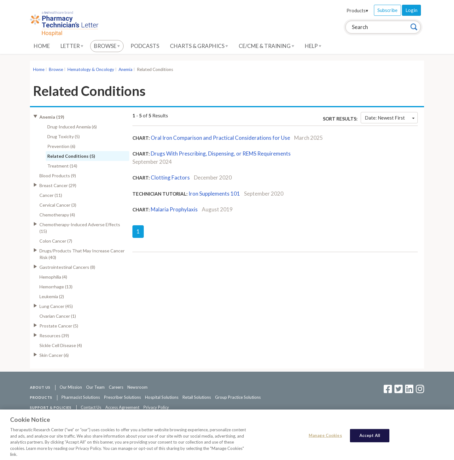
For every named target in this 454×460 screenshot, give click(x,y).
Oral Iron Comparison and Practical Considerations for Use (220, 137)
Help (313, 46)
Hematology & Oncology (90, 69)
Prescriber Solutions (122, 397)
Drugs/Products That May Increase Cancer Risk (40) (82, 254)
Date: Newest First (390, 118)
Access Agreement (122, 407)
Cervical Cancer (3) (57, 205)
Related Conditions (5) (71, 156)
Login (411, 10)
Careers (116, 387)
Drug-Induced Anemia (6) (72, 126)
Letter (72, 46)
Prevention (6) (61, 146)
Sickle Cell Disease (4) (60, 345)
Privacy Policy (156, 407)
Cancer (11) (50, 195)
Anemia (125, 69)
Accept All (369, 437)
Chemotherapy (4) (57, 214)
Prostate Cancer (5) (58, 325)
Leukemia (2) (51, 296)
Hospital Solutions (161, 397)
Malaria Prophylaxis (174, 209)
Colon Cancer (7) (55, 241)
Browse (107, 46)
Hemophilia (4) (53, 277)
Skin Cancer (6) (54, 355)
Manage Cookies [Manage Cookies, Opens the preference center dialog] (325, 437)
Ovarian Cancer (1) (57, 316)
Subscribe (387, 10)
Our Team (95, 387)
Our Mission (71, 387)
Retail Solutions (197, 397)
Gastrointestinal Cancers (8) (67, 267)
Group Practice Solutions (238, 397)
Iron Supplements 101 (214, 193)
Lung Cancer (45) (56, 306)
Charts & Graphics (199, 46)
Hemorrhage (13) (56, 286)
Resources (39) (54, 335)
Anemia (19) (51, 117)
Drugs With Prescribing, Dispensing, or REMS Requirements (221, 153)
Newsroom (137, 387)
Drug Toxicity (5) (63, 136)
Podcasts (145, 46)
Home (42, 46)
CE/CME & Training (266, 46)
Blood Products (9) (57, 175)
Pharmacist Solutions (80, 397)
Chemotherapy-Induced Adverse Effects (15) (79, 228)
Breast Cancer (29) (57, 185)
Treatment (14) (62, 165)
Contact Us (91, 407)
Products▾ (357, 10)
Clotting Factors (170, 177)
